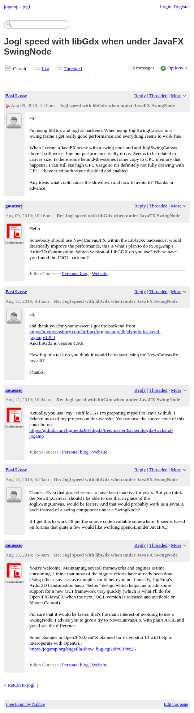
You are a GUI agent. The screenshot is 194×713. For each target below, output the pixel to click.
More (176, 95)
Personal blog (75, 273)
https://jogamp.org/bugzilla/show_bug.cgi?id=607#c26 (82, 649)
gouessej (14, 206)
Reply (140, 95)
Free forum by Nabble (25, 704)
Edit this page (176, 704)
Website (99, 273)
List (45, 68)
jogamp (11, 6)
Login (166, 6)
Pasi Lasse (16, 95)
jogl (26, 6)
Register (182, 6)
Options (175, 67)
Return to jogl (21, 685)
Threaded (73, 68)
